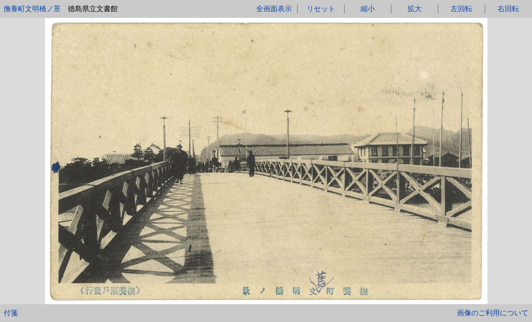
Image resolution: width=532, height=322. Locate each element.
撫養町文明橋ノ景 (32, 9)
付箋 (11, 313)
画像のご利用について (492, 313)
